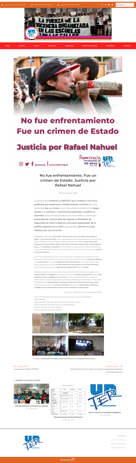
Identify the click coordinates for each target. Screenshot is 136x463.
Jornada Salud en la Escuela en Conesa (31, 406)
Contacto (127, 46)
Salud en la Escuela (90, 46)
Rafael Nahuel (90, 358)
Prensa (36, 46)
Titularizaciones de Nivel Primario (68, 417)
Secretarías (110, 46)
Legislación (69, 46)
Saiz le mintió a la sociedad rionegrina (105, 412)
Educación (52, 46)
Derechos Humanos (65, 358)
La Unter (22, 46)
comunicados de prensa (50, 358)
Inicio (8, 46)
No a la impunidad (78, 358)
